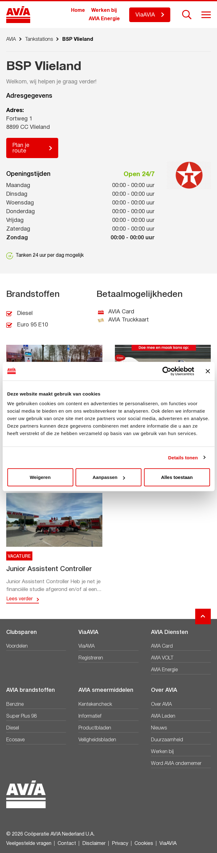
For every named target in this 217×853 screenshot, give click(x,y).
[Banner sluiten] (207, 371)
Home (78, 10)
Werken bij (104, 10)
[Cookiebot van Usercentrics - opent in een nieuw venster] (166, 371)
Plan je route (20, 148)
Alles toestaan (177, 477)
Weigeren (40, 477)
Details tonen (183, 457)
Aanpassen (108, 477)
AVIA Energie (104, 19)
